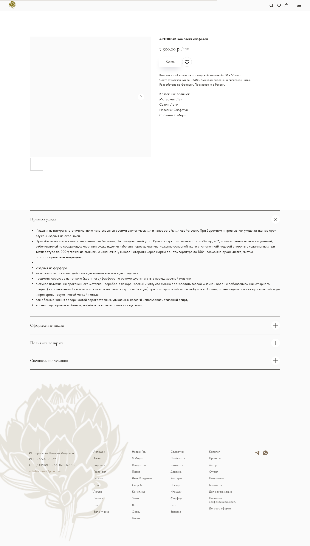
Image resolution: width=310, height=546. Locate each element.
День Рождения (142, 478)
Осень (136, 511)
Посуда (175, 485)
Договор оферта (220, 508)
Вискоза (175, 511)
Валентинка (101, 511)
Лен (172, 505)
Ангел (97, 458)
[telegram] (257, 455)
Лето (135, 505)
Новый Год (139, 451)
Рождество (139, 465)
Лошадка (99, 498)
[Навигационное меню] (299, 5)
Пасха (136, 471)
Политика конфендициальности (222, 500)
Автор (213, 465)
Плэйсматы (178, 458)
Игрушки (176, 491)
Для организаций (220, 491)
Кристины (138, 491)
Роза (96, 505)
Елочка (98, 478)
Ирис (96, 485)
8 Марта (138, 458)
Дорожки (176, 471)
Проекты (215, 458)
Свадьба (137, 485)
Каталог (214, 451)
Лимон (97, 491)
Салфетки (177, 451)
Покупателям (217, 478)
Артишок (99, 451)
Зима (135, 498)
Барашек (99, 465)
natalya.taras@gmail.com (45, 471)
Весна (136, 518)
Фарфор (176, 498)
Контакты (215, 485)
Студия (213, 471)
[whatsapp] (265, 455)
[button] (271, 5)
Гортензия (99, 471)
